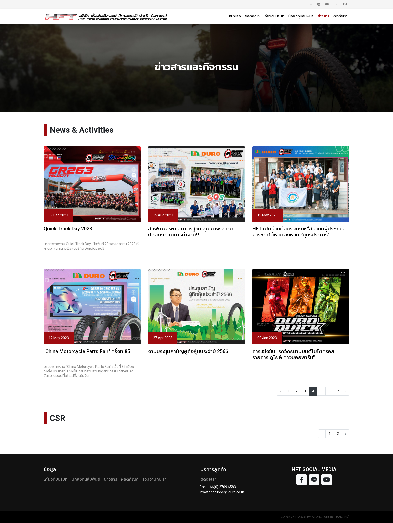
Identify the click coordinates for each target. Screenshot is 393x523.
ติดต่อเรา (340, 16)
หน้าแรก (235, 16)
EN (336, 4)
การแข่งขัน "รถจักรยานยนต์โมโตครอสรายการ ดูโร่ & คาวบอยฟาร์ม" (293, 354)
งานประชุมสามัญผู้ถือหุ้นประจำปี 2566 (188, 351)
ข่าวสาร (323, 16)
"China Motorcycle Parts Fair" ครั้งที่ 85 (87, 351)
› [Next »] (345, 391)
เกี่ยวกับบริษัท (274, 16)
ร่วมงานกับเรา (154, 479)
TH (345, 4)
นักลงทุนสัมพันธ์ (301, 16)
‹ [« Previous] (280, 391)
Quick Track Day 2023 (68, 229)
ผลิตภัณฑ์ (252, 16)
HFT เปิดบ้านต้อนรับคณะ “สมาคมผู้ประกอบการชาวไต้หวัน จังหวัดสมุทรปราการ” (298, 232)
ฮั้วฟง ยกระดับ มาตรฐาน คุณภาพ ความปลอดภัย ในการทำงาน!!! (190, 232)
